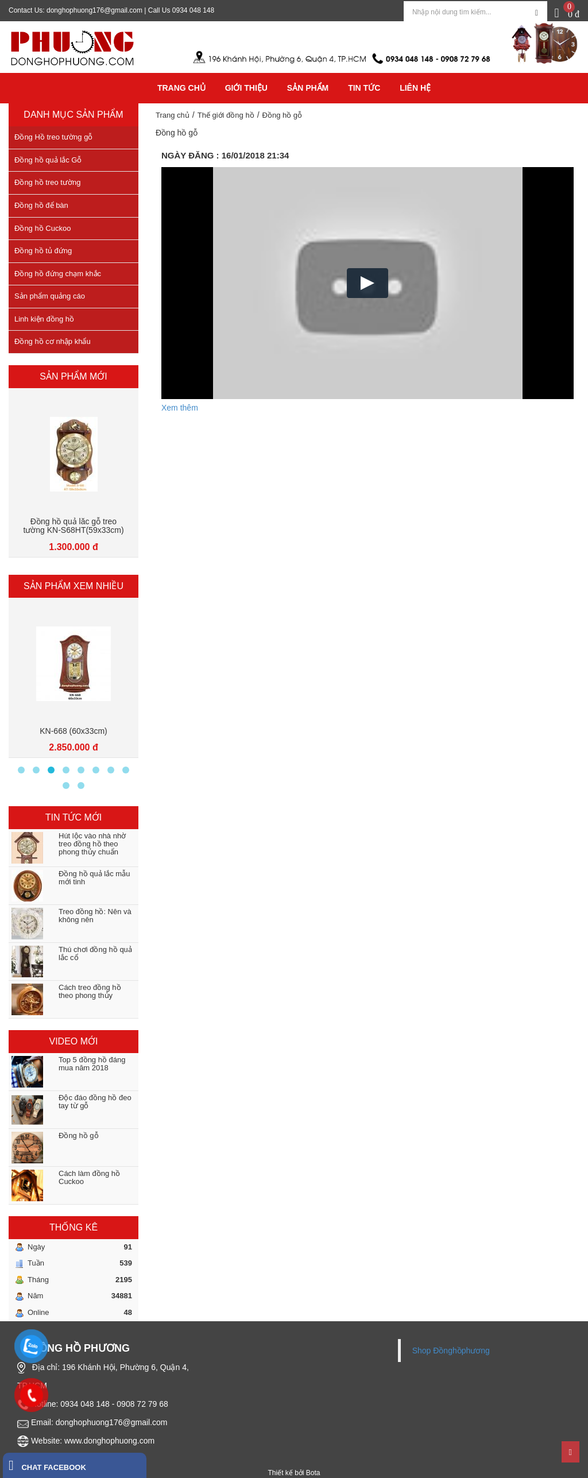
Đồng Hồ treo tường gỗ (53, 137)
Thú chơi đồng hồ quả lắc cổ (95, 954)
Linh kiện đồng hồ (44, 319)
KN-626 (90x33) (73, 731)
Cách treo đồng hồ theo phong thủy (90, 992)
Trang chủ (172, 115)
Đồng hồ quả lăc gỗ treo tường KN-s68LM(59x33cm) (73, 526)
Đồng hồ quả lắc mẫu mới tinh (94, 878)
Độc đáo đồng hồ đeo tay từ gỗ (95, 1102)
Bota (313, 1473)
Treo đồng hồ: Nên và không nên (95, 916)
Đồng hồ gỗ (79, 1136)
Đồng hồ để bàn (41, 205)
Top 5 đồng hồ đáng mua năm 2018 (92, 1064)
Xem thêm (179, 407)
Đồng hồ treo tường (47, 182)
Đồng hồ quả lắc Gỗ (48, 160)
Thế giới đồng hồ (226, 115)
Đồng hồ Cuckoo (42, 228)
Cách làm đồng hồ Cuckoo (89, 1178)
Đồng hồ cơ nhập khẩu (52, 341)
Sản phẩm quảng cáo (49, 296)
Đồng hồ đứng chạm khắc (57, 273)
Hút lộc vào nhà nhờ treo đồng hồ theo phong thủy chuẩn (92, 844)
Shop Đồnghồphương (451, 1350)
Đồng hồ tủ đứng (43, 250)
